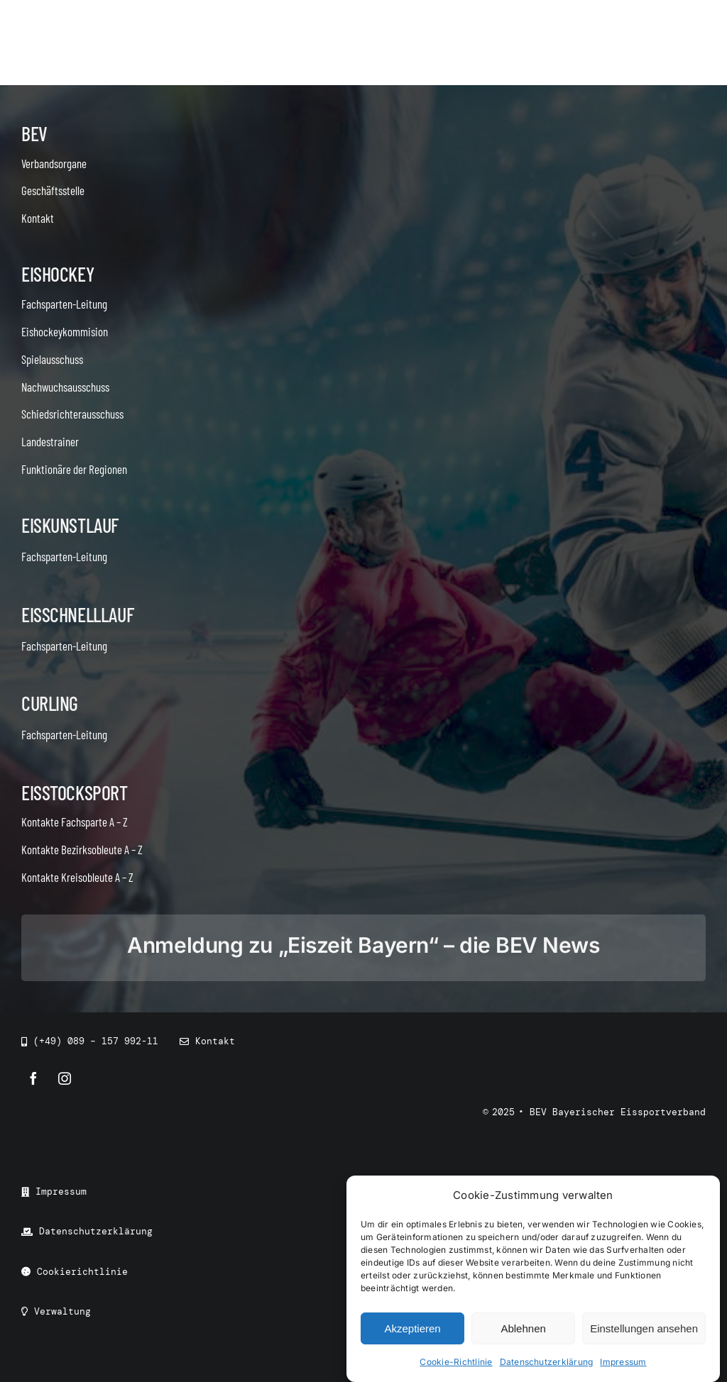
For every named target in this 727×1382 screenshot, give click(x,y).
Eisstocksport (74, 792)
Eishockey (57, 274)
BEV (34, 133)
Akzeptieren (412, 1328)
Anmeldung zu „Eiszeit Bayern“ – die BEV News (363, 945)
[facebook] (33, 1078)
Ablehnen (523, 1328)
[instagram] (65, 1078)
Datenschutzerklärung (547, 1362)
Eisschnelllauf (77, 614)
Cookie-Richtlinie (456, 1362)
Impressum (623, 1362)
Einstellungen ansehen (644, 1328)
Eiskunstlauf (70, 525)
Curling (49, 703)
